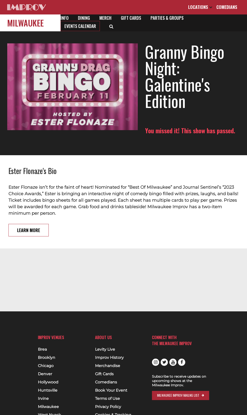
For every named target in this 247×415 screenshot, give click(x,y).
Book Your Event (111, 390)
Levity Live (105, 349)
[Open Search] (111, 26)
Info (65, 18)
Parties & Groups (167, 18)
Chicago (46, 366)
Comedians (226, 7)
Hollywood (48, 382)
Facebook (181, 362)
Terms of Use (107, 399)
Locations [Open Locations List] (200, 7)
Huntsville (47, 390)
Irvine (43, 399)
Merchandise (107, 366)
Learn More (28, 214)
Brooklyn (46, 358)
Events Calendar (80, 26)
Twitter (164, 362)
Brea (42, 349)
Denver (45, 374)
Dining (84, 18)
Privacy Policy (108, 407)
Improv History (109, 358)
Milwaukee (25, 23)
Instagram (155, 362)
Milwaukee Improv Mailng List (178, 395)
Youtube (173, 362)
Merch (105, 18)
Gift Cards (131, 18)
